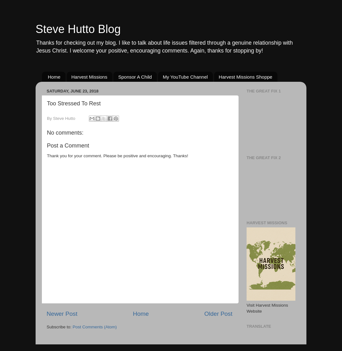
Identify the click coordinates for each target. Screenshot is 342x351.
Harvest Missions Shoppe (245, 77)
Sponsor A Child (135, 77)
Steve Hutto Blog (78, 29)
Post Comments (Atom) (95, 327)
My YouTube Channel (185, 77)
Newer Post (62, 313)
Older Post (218, 313)
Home (54, 77)
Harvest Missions (89, 77)
